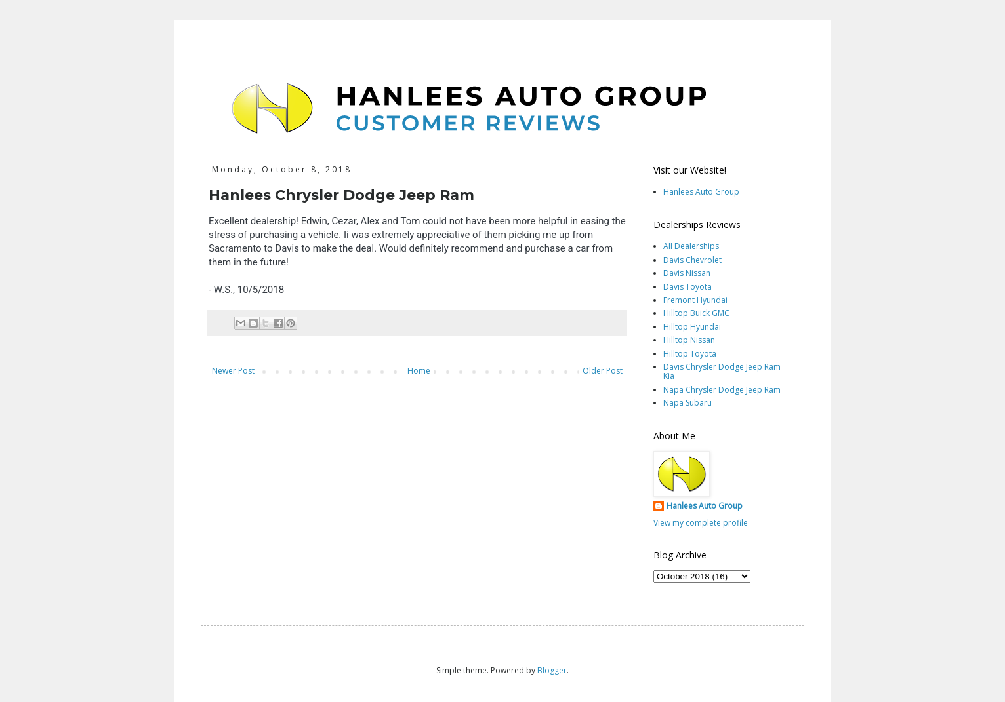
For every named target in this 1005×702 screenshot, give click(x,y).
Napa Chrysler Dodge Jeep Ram (722, 389)
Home (418, 370)
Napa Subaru (687, 402)
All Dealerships (691, 246)
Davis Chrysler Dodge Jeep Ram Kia (722, 371)
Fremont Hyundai (695, 299)
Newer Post (233, 370)
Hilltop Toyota (689, 353)
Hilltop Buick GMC (696, 313)
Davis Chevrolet (692, 259)
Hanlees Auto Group (701, 191)
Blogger (552, 670)
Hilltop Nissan (689, 339)
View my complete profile (700, 522)
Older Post (603, 370)
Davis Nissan (686, 273)
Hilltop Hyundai (692, 326)
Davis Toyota (687, 286)
